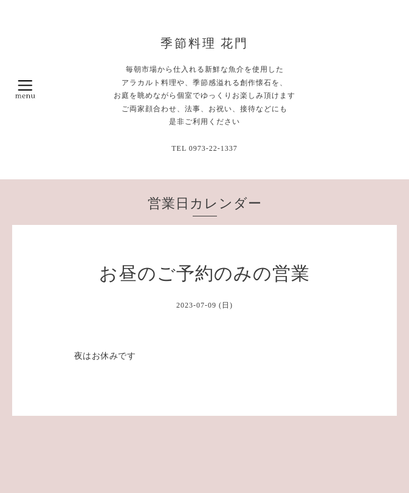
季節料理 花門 (204, 43)
